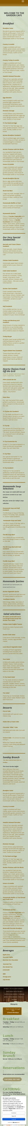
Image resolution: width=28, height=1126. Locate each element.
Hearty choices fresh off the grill (14, 991)
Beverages (14, 999)
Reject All (14, 1116)
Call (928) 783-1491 (12, 1079)
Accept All (14, 1119)
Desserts (21, 996)
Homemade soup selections (10, 994)
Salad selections (13, 996)
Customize (13, 1113)
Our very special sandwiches (16, 988)
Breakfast (6, 988)
